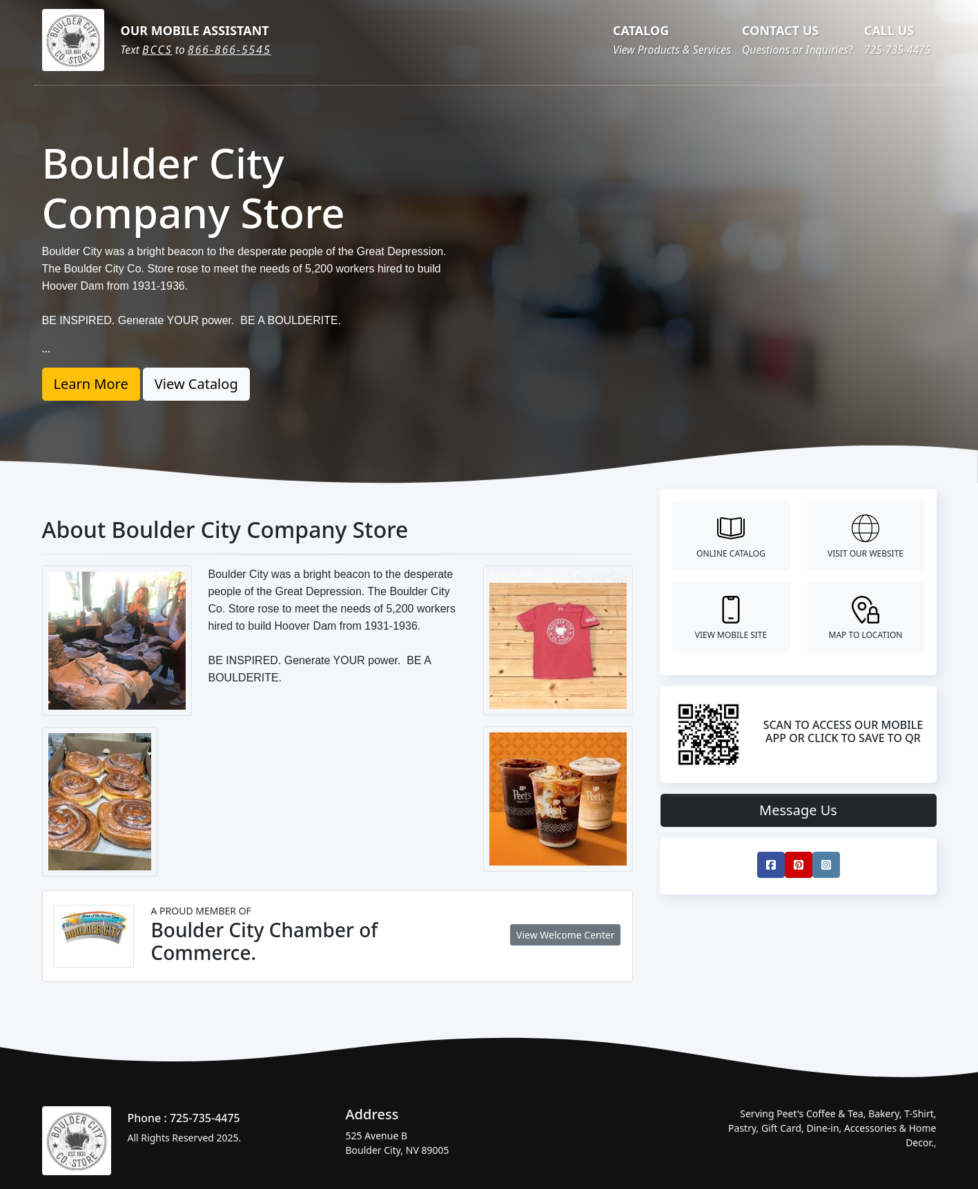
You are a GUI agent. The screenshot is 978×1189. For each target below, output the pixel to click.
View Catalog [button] (196, 383)
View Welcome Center (565, 934)
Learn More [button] (91, 383)
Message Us (798, 810)
